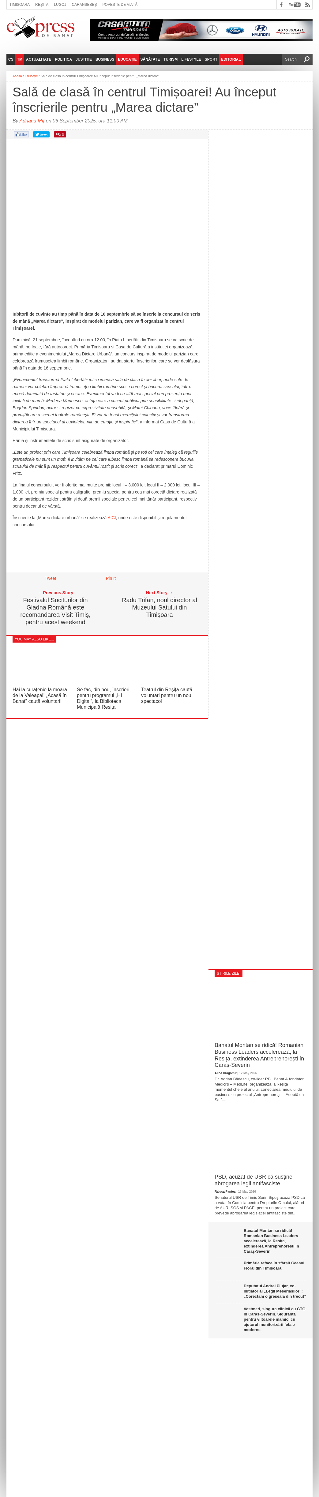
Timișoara (19, 4)
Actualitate (38, 59)
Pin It (111, 578)
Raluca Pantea (225, 1191)
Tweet (50, 578)
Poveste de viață (119, 4)
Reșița (41, 4)
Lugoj (60, 4)
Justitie (84, 59)
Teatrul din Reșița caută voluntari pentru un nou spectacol (166, 695)
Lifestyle (191, 59)
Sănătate (150, 59)
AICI (111, 517)
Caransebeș (84, 4)
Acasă (17, 76)
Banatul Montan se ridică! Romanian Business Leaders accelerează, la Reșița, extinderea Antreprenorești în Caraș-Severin (259, 1055)
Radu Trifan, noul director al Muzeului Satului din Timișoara (159, 607)
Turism (170, 59)
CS (10, 59)
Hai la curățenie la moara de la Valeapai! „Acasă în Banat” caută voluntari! (40, 695)
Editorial (231, 59)
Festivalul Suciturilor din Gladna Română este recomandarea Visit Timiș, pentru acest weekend (55, 611)
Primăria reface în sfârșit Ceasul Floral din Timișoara (274, 1265)
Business (105, 59)
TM (19, 59)
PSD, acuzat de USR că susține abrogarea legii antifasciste (253, 1180)
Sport (211, 59)
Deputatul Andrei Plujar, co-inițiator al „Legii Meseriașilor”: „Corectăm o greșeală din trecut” (275, 1291)
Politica (63, 59)
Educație (127, 59)
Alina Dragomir (226, 1073)
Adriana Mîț (32, 120)
